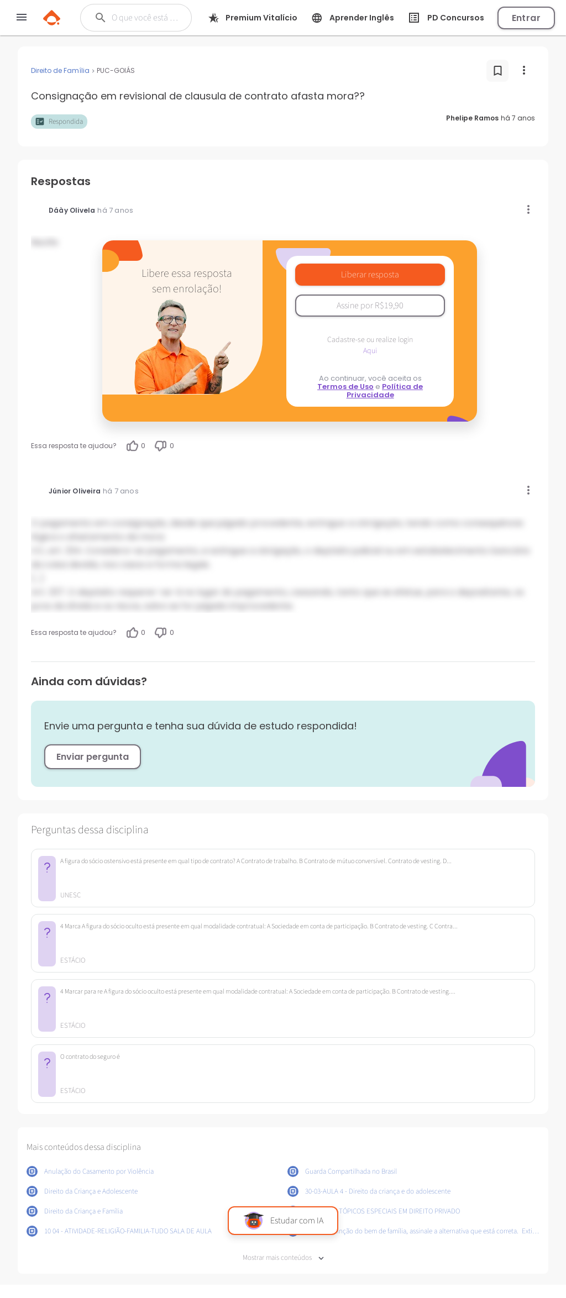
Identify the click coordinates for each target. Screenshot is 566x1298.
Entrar (526, 18)
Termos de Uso (345, 386)
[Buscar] (146, 18)
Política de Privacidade (385, 390)
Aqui (370, 350)
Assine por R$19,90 (370, 305)
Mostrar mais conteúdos (283, 1258)
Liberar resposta (370, 275)
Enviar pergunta (92, 756)
